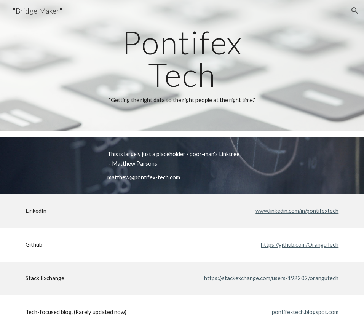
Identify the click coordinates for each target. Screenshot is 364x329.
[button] (355, 11)
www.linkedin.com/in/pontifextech (296, 211)
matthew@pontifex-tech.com (143, 177)
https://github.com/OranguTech (299, 244)
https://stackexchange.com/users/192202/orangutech (271, 278)
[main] (182, 65)
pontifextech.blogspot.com (305, 312)
